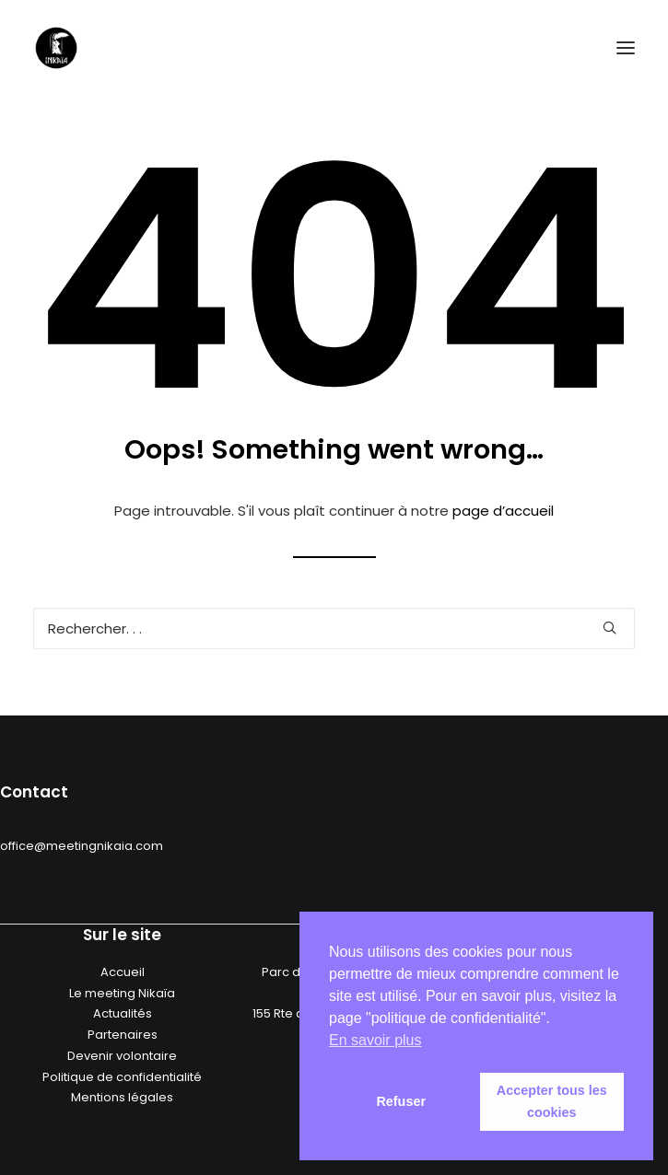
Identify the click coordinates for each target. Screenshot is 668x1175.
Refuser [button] (401, 1101)
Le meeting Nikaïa (122, 993)
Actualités (122, 1013)
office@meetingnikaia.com (81, 846)
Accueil (122, 972)
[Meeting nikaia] (56, 48)
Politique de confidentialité (122, 1077)
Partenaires (123, 1034)
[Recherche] (334, 628)
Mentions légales (122, 1097)
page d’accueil (503, 510)
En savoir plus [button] (375, 1040)
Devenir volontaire (122, 1055)
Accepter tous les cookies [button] (552, 1101)
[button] (625, 48)
